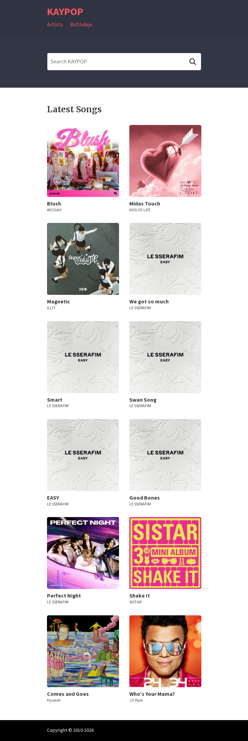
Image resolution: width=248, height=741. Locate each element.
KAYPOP (65, 11)
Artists (55, 24)
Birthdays (81, 24)
